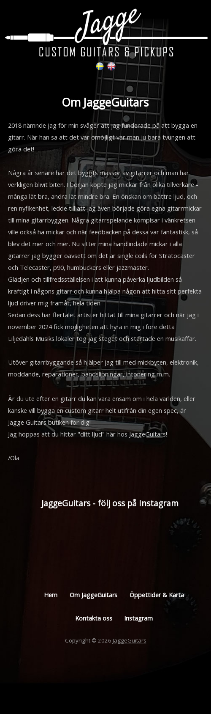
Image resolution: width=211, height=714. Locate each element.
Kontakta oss (93, 618)
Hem (50, 595)
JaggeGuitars (129, 640)
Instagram (138, 618)
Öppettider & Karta (157, 595)
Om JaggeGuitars (93, 595)
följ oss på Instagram (138, 503)
